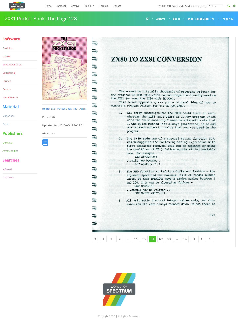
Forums (103, 5)
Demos (6, 89)
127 (144, 238)
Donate (117, 5)
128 (153, 238)
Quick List (7, 48)
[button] (234, 5)
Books (176, 18)
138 (194, 238)
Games (6, 56)
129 (161, 238)
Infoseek (61, 5)
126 (136, 238)
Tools (87, 5)
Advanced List (10, 150)
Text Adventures (12, 64)
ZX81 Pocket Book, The (201, 18)
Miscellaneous (10, 97)
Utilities (6, 80)
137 (185, 238)
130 (169, 238)
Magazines (8, 115)
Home (48, 5)
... (128, 238)
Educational (8, 72)
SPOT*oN (8, 177)
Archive (75, 5)
